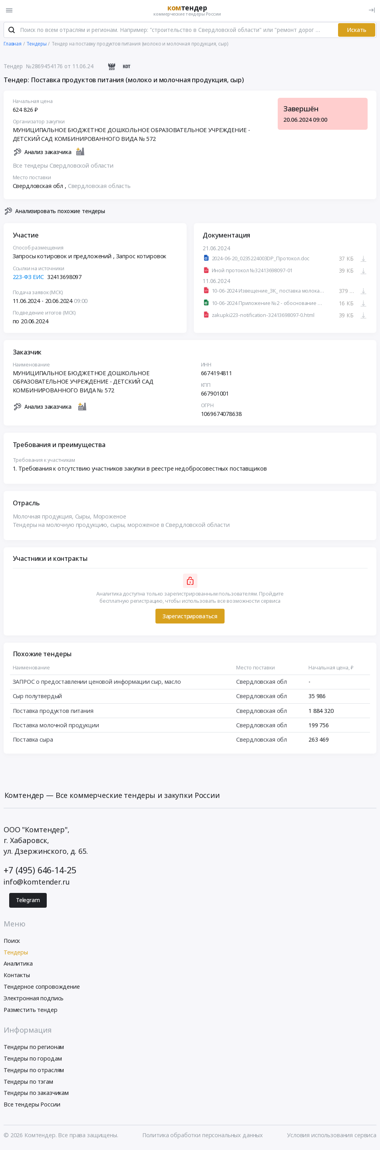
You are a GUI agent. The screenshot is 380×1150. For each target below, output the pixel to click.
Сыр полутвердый (37, 698)
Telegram (28, 901)
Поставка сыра (33, 741)
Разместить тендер (31, 1011)
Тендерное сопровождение (42, 988)
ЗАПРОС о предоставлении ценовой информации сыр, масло (97, 683)
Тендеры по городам (33, 1060)
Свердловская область (99, 187)
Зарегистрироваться (190, 618)
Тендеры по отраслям (34, 1071)
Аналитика (18, 965)
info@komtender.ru (37, 883)
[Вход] (371, 10)
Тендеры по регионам (34, 1048)
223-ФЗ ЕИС (28, 278)
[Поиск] (12, 31)
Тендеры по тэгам (28, 1083)
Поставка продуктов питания (53, 712)
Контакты (17, 976)
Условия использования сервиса (331, 1136)
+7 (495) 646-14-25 (40, 871)
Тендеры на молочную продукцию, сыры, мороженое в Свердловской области (121, 526)
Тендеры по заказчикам (36, 1094)
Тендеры (16, 953)
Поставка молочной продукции (56, 726)
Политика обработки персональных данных (202, 1136)
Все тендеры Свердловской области (63, 167)
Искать (356, 31)
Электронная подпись (34, 999)
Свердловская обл (261, 683)
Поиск (12, 942)
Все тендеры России (32, 1106)
